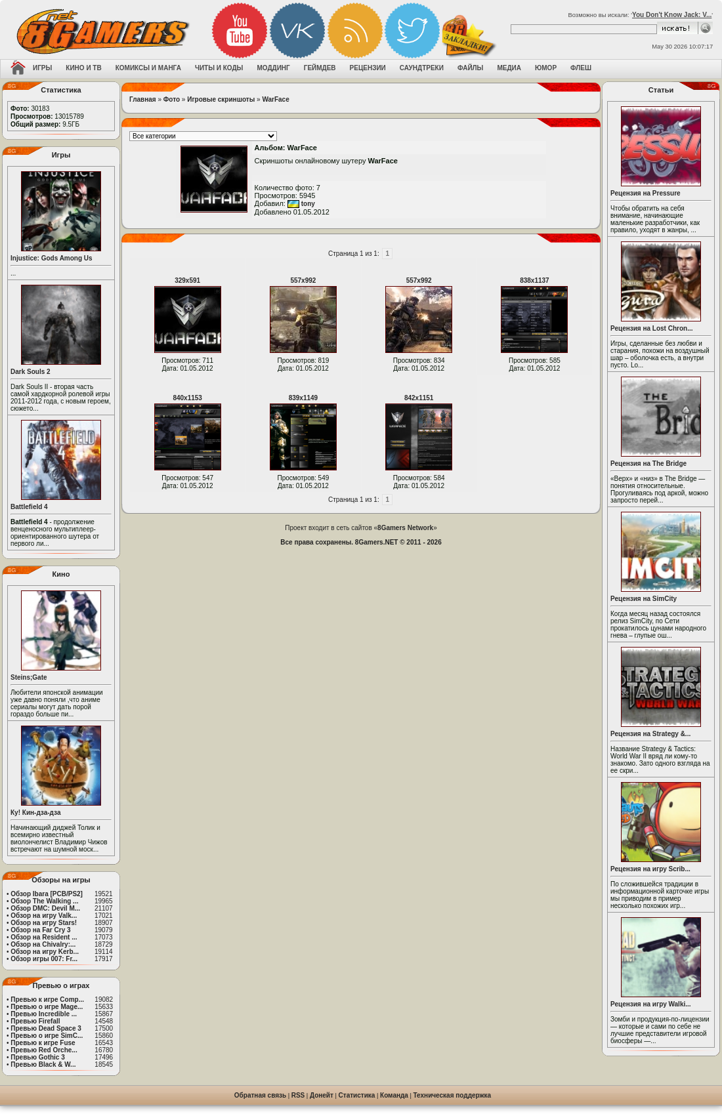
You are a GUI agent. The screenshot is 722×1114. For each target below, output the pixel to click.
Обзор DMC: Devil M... (45, 908)
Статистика (357, 1095)
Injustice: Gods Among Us (52, 258)
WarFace (275, 99)
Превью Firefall (35, 1021)
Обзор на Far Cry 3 (40, 930)
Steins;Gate (29, 677)
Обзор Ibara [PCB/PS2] (47, 893)
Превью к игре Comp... (47, 999)
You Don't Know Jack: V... (671, 14)
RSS (298, 1095)
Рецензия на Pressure (645, 193)
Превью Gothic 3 (37, 1057)
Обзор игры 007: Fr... (44, 958)
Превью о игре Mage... (47, 1006)
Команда (394, 1095)
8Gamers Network (405, 527)
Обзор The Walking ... (44, 901)
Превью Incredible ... (44, 1014)
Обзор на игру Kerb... (45, 951)
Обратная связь (260, 1095)
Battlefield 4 (29, 506)
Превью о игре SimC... (47, 1035)
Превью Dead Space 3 (46, 1028)
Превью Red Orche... (44, 1050)
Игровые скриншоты (221, 99)
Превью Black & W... (43, 1064)
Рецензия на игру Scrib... (650, 869)
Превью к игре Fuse (43, 1042)
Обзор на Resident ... (44, 937)
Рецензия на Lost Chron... (651, 328)
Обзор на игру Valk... (44, 915)
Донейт (321, 1095)
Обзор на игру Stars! (44, 922)
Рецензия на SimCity (643, 598)
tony (301, 203)
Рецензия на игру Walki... (650, 1004)
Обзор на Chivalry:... (43, 944)
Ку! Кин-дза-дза (35, 812)
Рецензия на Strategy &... (650, 733)
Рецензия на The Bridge (648, 463)
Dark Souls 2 (31, 371)
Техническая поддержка (453, 1095)
